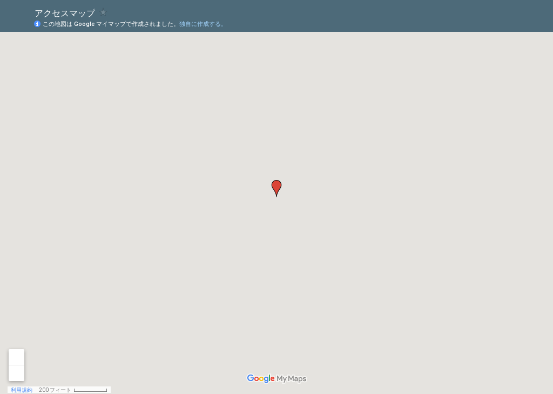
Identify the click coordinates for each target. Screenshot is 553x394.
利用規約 (21, 390)
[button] (276, 188)
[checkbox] (103, 12)
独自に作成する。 (203, 24)
